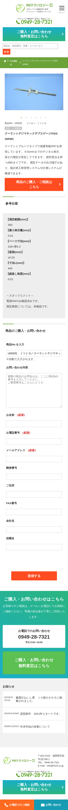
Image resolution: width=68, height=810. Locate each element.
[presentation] (34, 559)
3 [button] (31, 118)
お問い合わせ (51, 804)
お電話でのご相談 (17, 804)
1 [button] (22, 118)
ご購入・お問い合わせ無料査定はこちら (34, 34)
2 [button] (27, 118)
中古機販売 (13, 62)
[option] (34, 92)
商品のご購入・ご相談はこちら (34, 184)
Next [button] (6, 97)
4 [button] (36, 118)
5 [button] (41, 118)
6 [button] (46, 118)
